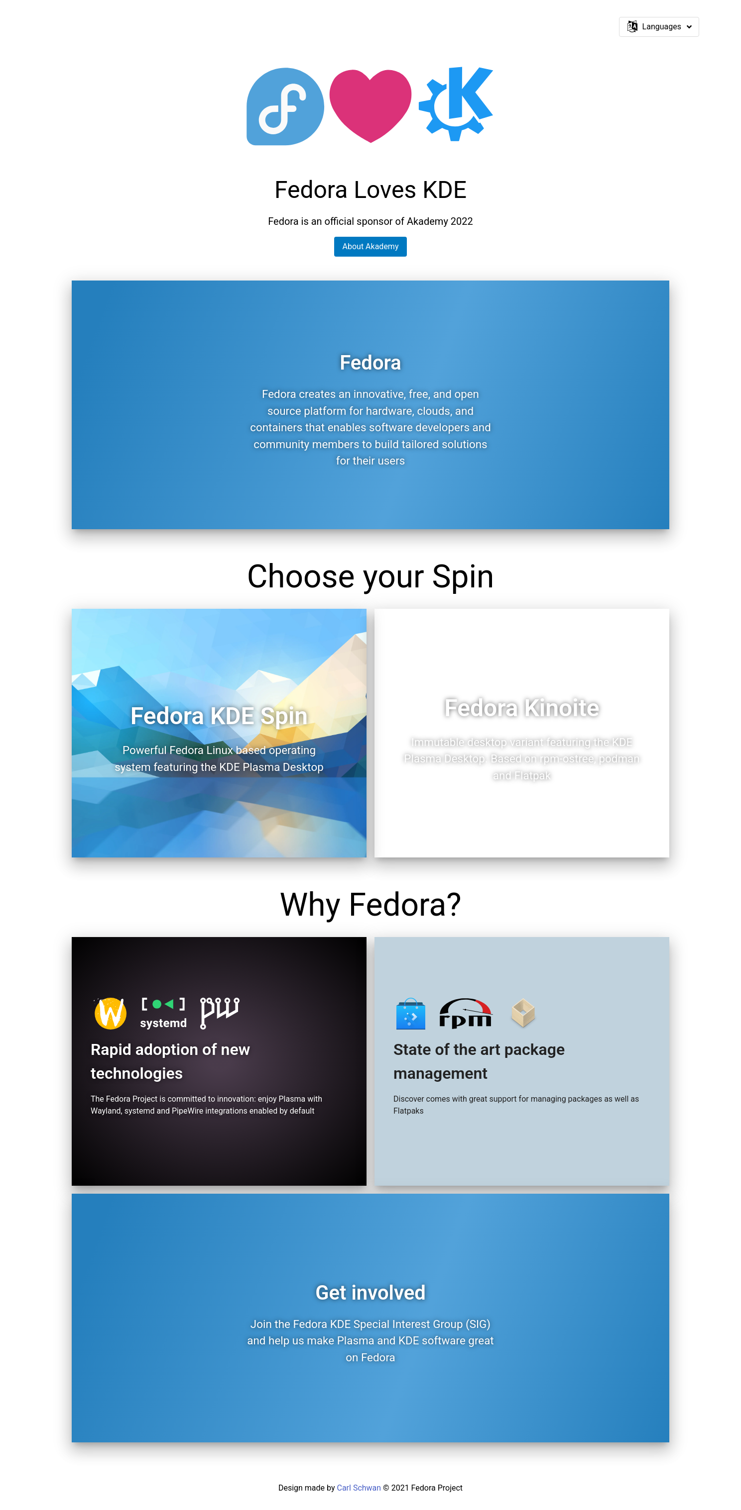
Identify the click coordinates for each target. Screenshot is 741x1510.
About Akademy (371, 246)
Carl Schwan (359, 1488)
